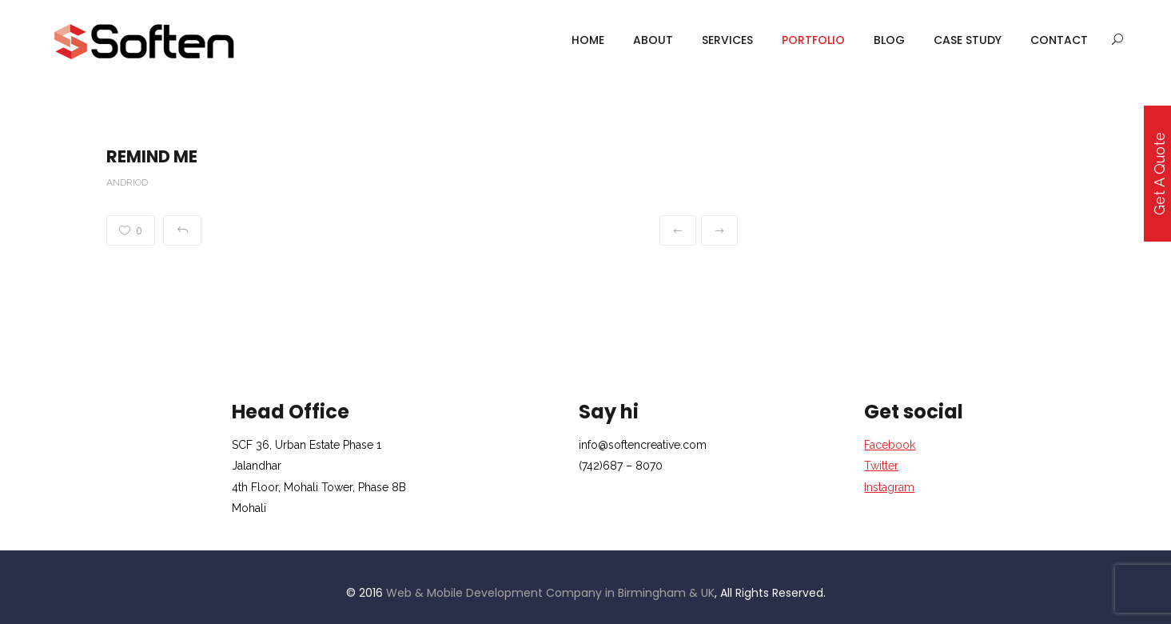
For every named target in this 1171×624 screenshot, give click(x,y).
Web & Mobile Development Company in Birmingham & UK (550, 593)
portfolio (813, 40)
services (727, 40)
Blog (889, 40)
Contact (1059, 40)
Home (588, 40)
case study (968, 40)
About (653, 40)
